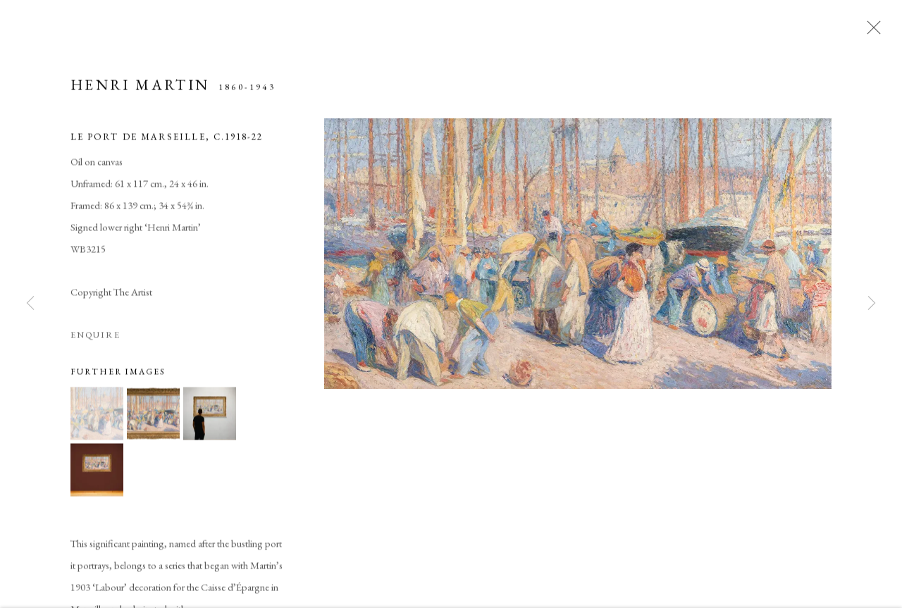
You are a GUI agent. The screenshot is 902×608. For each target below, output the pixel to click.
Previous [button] (30, 303)
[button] (96, 419)
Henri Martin (139, 90)
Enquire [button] (95, 341)
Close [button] (871, 31)
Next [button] (871, 303)
